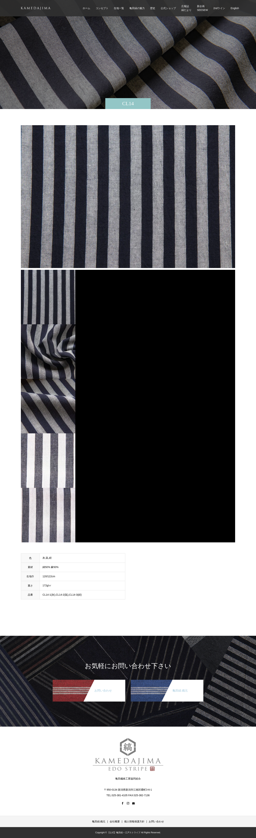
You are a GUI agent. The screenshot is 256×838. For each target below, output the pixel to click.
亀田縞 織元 (98, 821)
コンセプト (102, 8)
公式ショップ (168, 8)
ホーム (86, 8)
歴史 (152, 8)
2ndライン (219, 8)
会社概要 (115, 821)
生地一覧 (119, 8)
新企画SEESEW (202, 8)
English (235, 8)
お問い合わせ (156, 821)
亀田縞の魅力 (137, 8)
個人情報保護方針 (134, 821)
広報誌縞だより (186, 8)
